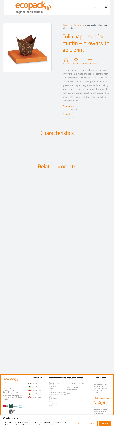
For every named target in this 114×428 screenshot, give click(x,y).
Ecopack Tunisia (34, 397)
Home (65, 25)
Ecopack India (34, 394)
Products (72, 25)
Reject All (91, 423)
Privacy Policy (98, 409)
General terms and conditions (100, 410)
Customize (77, 423)
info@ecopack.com (101, 398)
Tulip (79, 25)
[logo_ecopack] (11, 378)
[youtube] (100, 403)
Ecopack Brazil (34, 387)
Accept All (105, 423)
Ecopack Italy (33, 383)
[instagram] (95, 403)
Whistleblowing (98, 414)
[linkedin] (105, 403)
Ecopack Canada (34, 390)
